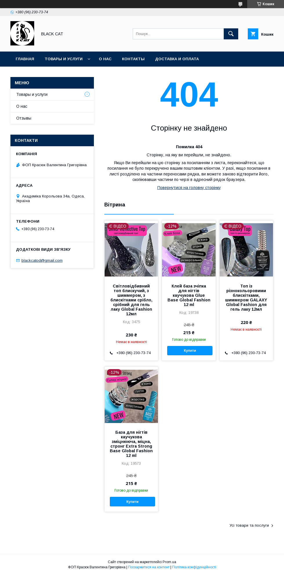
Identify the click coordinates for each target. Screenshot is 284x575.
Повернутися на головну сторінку (189, 187)
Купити (190, 351)
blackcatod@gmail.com (42, 260)
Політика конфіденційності (194, 567)
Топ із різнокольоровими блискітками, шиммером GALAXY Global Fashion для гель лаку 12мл (246, 298)
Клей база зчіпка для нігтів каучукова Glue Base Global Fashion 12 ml (189, 295)
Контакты (133, 59)
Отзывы (23, 118)
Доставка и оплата (177, 59)
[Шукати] (231, 33)
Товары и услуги (64, 59)
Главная (25, 59)
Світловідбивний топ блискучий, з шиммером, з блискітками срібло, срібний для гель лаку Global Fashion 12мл (131, 300)
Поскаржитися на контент (149, 567)
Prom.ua (169, 562)
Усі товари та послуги (249, 525)
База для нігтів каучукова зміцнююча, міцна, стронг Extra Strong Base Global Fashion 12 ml (131, 444)
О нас (105, 59)
